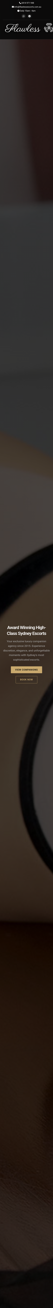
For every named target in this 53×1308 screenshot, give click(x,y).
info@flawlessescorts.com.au (26, 7)
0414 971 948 (26, 3)
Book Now (26, 679)
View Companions (26, 669)
